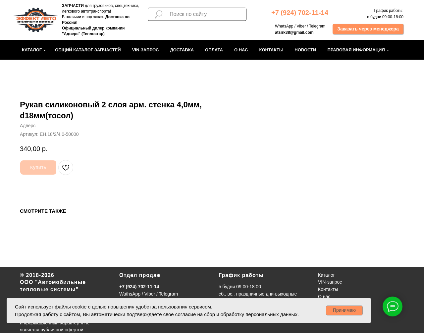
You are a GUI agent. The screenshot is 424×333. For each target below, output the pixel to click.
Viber (301, 26)
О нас (241, 49)
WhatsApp (284, 26)
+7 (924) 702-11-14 (139, 286)
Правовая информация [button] (356, 49)
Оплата (214, 49)
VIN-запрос (145, 49)
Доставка (182, 49)
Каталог (32, 49)
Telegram (317, 26)
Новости (305, 49)
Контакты (271, 49)
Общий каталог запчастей (88, 49)
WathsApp (129, 294)
